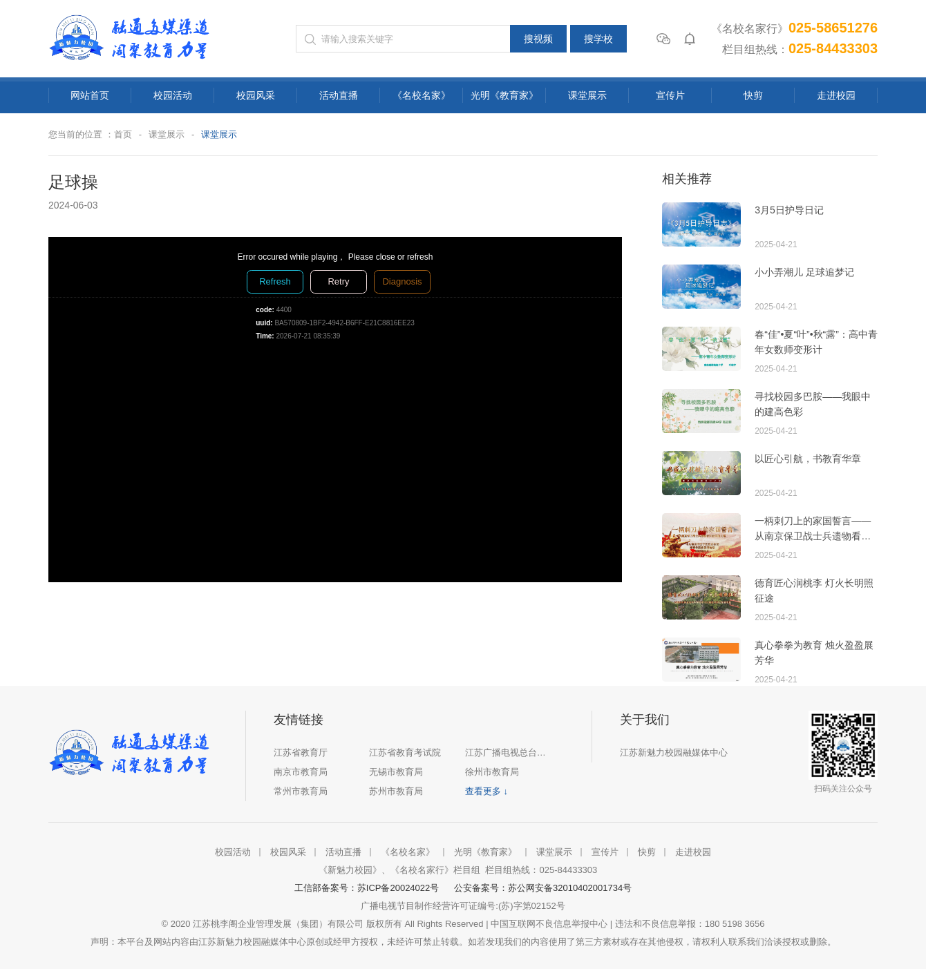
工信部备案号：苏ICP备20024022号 (369, 888)
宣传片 (670, 95)
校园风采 (255, 95)
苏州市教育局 (396, 791)
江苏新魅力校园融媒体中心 (674, 752)
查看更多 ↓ (486, 791)
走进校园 (836, 95)
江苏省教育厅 (301, 752)
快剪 (753, 95)
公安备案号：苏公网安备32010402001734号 (543, 888)
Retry (338, 281)
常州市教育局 (301, 791)
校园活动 (172, 95)
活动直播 (338, 95)
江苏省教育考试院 (405, 752)
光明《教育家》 (504, 95)
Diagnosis (402, 281)
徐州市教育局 (492, 772)
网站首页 (89, 95)
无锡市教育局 (396, 772)
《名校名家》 (422, 95)
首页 (123, 134)
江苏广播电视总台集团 (508, 752)
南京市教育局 (301, 772)
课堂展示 (587, 95)
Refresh (275, 281)
